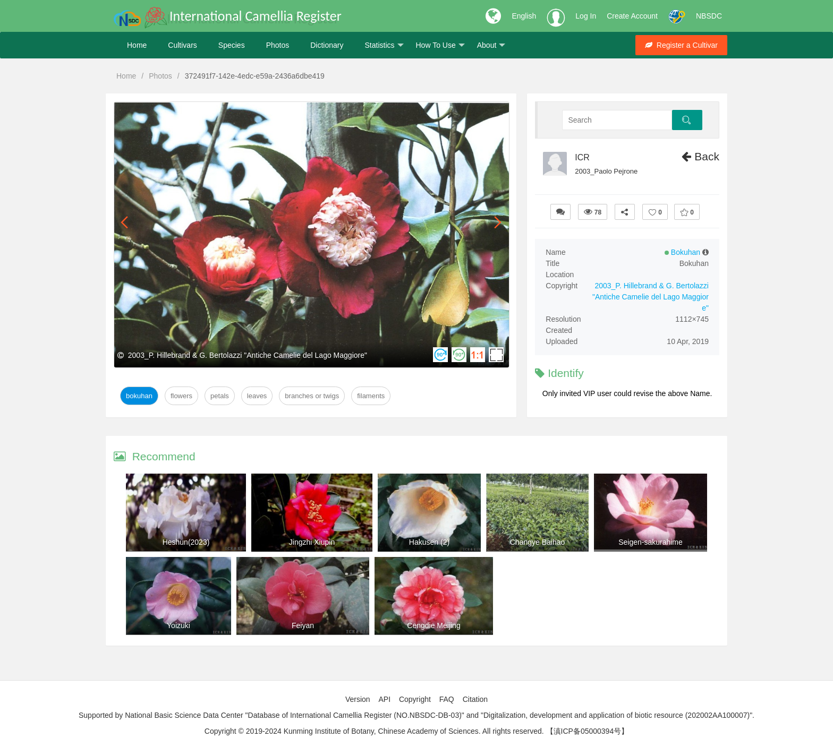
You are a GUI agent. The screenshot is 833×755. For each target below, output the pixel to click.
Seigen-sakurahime (650, 542)
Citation (475, 699)
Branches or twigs (312, 396)
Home (137, 45)
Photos (278, 45)
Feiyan (303, 625)
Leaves (257, 396)
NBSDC (709, 16)
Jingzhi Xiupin (312, 542)
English (524, 16)
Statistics (383, 45)
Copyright (415, 699)
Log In (585, 16)
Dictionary (326, 45)
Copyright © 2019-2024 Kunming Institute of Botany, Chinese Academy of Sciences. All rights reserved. (374, 731)
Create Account (632, 16)
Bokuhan (139, 396)
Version (357, 699)
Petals (219, 396)
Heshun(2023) (186, 542)
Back (700, 156)
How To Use (440, 45)
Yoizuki (178, 625)
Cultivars (182, 45)
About (491, 45)
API (384, 699)
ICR (582, 157)
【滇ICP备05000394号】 (587, 731)
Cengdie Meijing (433, 625)
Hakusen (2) (429, 542)
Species (231, 45)
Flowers (181, 396)
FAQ (446, 699)
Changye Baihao (537, 542)
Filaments (371, 396)
